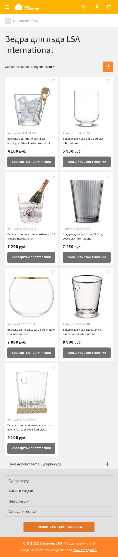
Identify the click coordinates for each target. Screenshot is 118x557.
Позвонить (59, 527)
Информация (19, 501)
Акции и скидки (21, 491)
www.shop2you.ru (85, 550)
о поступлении (31, 162)
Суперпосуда (19, 480)
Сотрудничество (22, 511)
